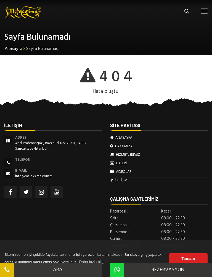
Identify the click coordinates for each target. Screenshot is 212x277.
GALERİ (118, 163)
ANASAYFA (121, 137)
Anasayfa (13, 48)
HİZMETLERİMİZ (125, 154)
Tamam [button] (188, 258)
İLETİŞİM (119, 180)
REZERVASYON (147, 270)
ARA (31, 270)
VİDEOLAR (120, 171)
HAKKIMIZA (121, 146)
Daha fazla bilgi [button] (91, 262)
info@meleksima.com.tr (33, 176)
